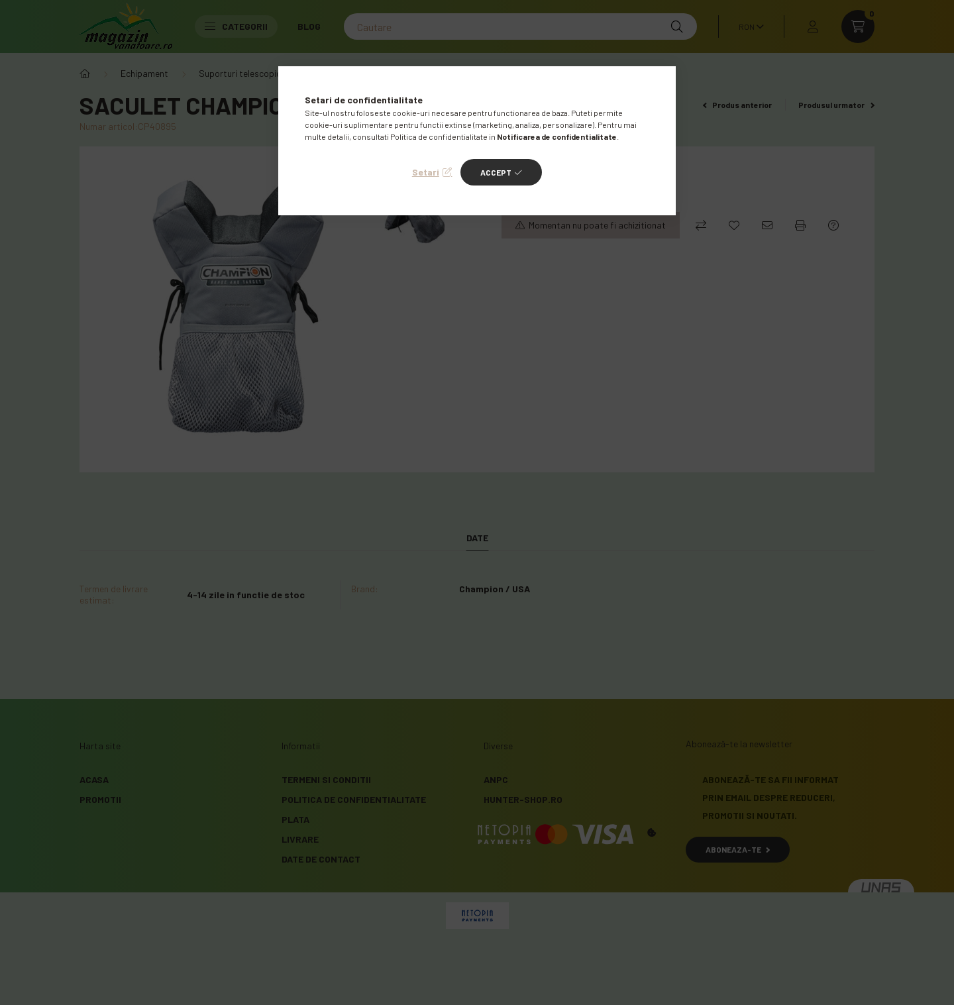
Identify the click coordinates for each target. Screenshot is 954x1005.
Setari (425, 172)
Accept (495, 172)
